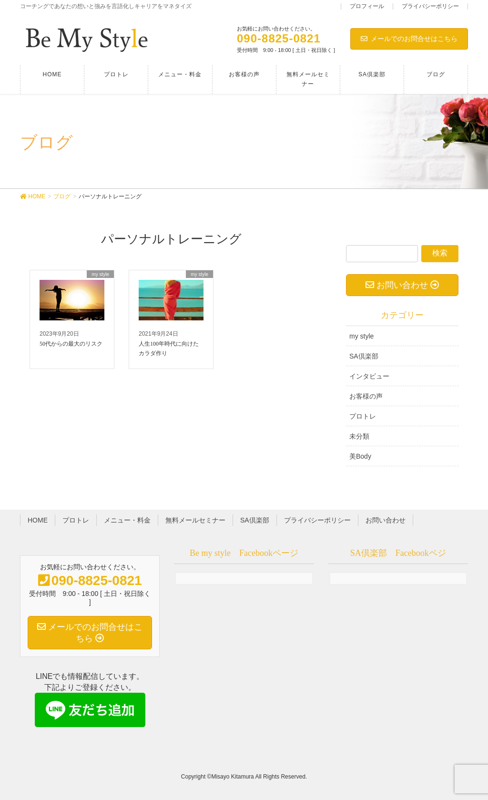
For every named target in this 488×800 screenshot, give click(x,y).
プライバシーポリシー (430, 6)
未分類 (359, 436)
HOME (38, 520)
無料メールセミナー (195, 520)
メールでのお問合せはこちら (409, 38)
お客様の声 (366, 396)
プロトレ (362, 416)
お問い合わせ (386, 520)
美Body (360, 456)
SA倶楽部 (363, 356)
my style (361, 336)
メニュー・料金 (127, 520)
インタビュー (369, 376)
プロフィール (367, 6)
